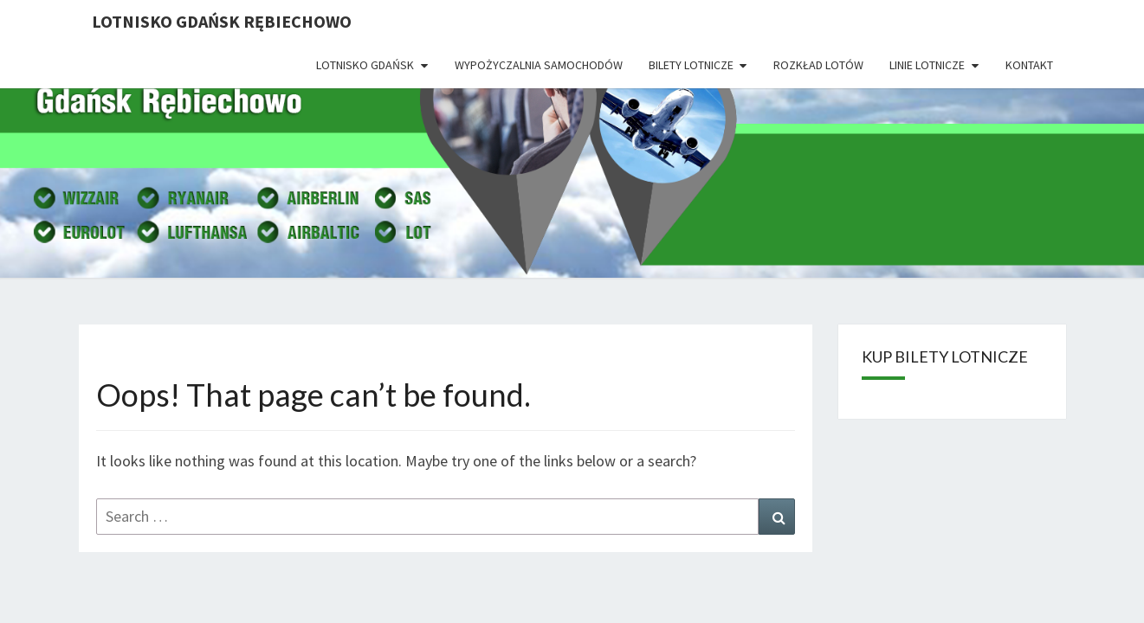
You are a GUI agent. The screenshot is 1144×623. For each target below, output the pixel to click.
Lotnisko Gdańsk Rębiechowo (222, 21)
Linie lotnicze (927, 65)
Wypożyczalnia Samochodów (539, 65)
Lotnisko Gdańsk (365, 65)
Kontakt (1029, 65)
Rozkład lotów (818, 65)
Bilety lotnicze (691, 65)
